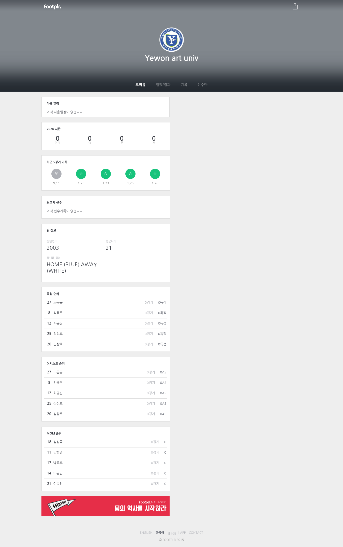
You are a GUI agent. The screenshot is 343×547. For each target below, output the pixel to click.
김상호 (58, 344)
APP (183, 532)
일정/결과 (163, 85)
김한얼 (58, 452)
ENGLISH (146, 532)
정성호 (58, 333)
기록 (184, 85)
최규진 (58, 323)
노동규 (58, 302)
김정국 (58, 442)
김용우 (58, 313)
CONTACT (196, 532)
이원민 (58, 473)
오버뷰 (140, 85)
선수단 (202, 85)
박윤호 (58, 463)
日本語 (171, 533)
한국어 (159, 532)
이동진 (58, 483)
